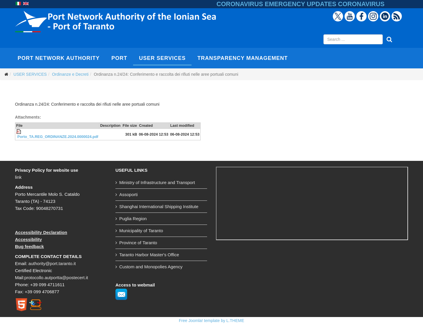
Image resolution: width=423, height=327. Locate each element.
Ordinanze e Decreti (70, 74)
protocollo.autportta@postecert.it (56, 277)
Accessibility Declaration (41, 232)
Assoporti (128, 194)
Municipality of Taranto (141, 230)
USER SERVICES (162, 58)
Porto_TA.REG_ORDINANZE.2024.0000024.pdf (57, 137)
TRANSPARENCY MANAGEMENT (242, 58)
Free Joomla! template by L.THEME (211, 320)
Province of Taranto (138, 242)
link (18, 177)
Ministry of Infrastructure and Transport (157, 182)
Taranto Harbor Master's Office (149, 254)
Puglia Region (133, 218)
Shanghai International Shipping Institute (158, 206)
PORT (119, 58)
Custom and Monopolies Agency (150, 266)
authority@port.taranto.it (52, 263)
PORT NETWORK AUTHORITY (59, 58)
